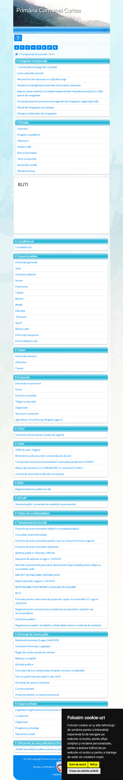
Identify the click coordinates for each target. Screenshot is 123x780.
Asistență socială (27, 165)
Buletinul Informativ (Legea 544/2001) (37, 640)
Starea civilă (24, 146)
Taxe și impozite (26, 159)
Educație (20, 310)
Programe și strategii (27, 728)
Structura (22, 128)
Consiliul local (23, 247)
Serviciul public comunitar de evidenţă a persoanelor (45, 504)
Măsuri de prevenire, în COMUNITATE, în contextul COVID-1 (49, 468)
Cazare (19, 368)
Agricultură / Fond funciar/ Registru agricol (38, 419)
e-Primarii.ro (54, 767)
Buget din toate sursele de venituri (35, 652)
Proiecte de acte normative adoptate (37, 546)
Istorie (19, 280)
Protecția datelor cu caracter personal (37, 694)
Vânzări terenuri (26, 171)
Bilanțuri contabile (25, 658)
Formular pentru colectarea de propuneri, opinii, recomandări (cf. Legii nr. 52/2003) (57, 601)
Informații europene (27, 335)
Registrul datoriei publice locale (33, 489)
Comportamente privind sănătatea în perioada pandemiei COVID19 (54, 462)
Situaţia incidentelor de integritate (37, 113)
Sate (18, 268)
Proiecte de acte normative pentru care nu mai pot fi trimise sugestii (54, 540)
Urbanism (23, 140)
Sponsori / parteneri (27, 413)
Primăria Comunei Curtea (48, 10)
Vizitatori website (25, 274)
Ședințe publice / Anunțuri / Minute (35, 553)
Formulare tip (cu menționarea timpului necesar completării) (50, 670)
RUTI (18, 593)
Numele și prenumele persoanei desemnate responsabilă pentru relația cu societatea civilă (58, 567)
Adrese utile (22, 329)
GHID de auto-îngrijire (27, 449)
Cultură (19, 292)
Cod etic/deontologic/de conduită (37, 67)
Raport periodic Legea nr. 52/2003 (35, 581)
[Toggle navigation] (104, 30)
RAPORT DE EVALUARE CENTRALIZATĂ (37, 575)
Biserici (19, 298)
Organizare (21, 722)
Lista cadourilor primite (30, 73)
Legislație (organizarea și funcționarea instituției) (43, 710)
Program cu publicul (28, 134)
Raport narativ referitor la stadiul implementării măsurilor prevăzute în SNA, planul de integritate (60, 93)
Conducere (21, 716)
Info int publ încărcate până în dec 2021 (37, 676)
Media (18, 304)
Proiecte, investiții (25, 395)
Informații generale (26, 262)
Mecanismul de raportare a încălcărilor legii (41, 79)
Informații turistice (26, 356)
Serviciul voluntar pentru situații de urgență (39, 435)
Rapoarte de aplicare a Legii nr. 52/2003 (38, 559)
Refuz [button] (93, 764)
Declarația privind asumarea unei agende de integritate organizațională (57, 101)
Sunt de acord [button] (77, 764)
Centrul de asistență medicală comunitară (39, 474)
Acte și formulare (27, 153)
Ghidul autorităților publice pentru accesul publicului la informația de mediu (58, 749)
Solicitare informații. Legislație (32, 646)
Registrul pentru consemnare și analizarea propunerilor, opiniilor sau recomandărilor (54, 611)
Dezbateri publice (25, 619)
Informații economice (28, 383)
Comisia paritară (24, 688)
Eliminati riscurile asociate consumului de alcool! (43, 456)
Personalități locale (26, 341)
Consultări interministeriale (31, 534)
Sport (18, 323)
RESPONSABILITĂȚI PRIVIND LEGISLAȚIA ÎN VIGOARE (45, 587)
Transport (21, 317)
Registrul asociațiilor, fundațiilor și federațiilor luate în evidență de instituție (58, 625)
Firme (18, 389)
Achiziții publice (24, 664)
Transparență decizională (33, 54)
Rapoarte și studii (25, 734)
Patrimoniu (21, 286)
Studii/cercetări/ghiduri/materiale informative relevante (49, 85)
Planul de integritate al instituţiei (35, 107)
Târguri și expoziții (25, 401)
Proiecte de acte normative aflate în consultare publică (47, 528)
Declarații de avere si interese (32, 682)
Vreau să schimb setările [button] (84, 770)
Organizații (21, 407)
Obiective (21, 362)
